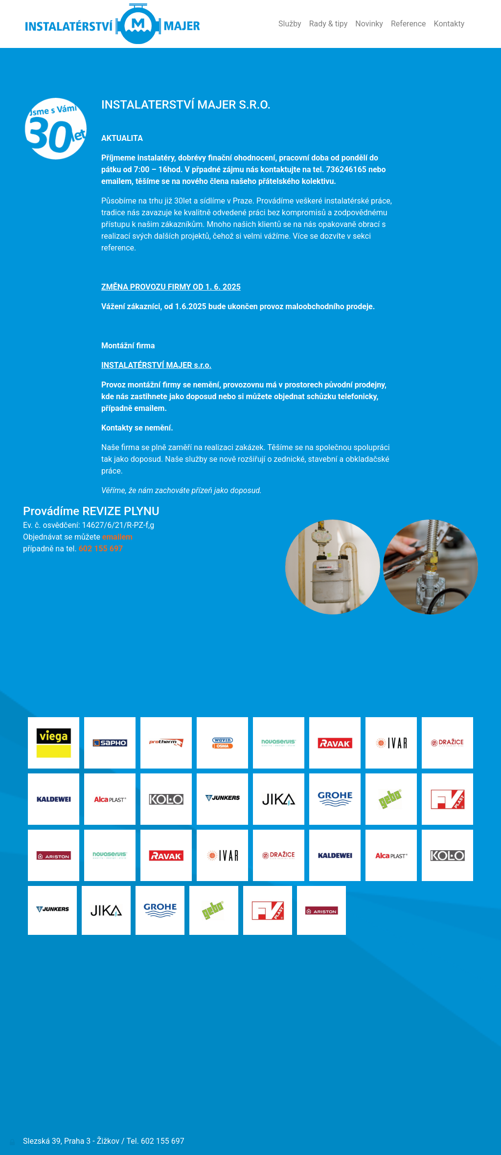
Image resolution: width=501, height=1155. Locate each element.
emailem (117, 537)
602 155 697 (101, 548)
